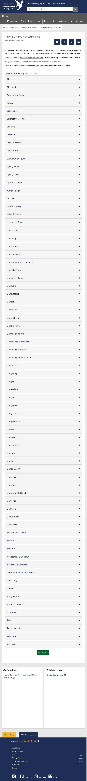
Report (47, 21)
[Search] (75, 9)
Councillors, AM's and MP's (29, 28)
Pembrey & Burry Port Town (27, 572)
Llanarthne (19, 230)
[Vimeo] (53, 776)
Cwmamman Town (23, 158)
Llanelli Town (20, 325)
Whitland (18, 644)
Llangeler (18, 397)
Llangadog (19, 373)
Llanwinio (18, 500)
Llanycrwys (19, 524)
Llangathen (19, 389)
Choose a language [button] (36, 4)
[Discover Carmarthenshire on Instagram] (40, 776)
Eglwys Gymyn (21, 190)
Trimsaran (19, 636)
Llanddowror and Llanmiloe (27, 262)
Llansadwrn (19, 477)
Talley (17, 620)
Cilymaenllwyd (21, 142)
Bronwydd (19, 110)
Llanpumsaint (20, 468)
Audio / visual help (56, 4)
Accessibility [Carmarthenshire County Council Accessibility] (16, 764)
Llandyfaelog (20, 293)
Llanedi (17, 301)
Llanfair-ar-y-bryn (22, 333)
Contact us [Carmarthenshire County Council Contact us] (16, 748)
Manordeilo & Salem (24, 532)
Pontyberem (20, 596)
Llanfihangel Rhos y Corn (26, 357)
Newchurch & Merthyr (24, 564)
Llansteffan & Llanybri (24, 492)
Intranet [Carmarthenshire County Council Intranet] (14, 754)
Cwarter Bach (20, 150)
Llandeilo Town (21, 270)
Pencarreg (19, 580)
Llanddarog (19, 246)
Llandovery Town (22, 277)
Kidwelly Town (21, 214)
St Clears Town (21, 604)
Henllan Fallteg (21, 206)
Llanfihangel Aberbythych (26, 341)
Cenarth (18, 126)
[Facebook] (25, 776)
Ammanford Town (23, 95)
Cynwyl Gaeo (20, 174)
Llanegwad (19, 309)
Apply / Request (35, 21)
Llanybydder (20, 516)
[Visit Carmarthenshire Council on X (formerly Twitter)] (14, 776)
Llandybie (18, 285)
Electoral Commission (63, 675)
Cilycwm (18, 134)
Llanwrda (18, 508)
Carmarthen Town (23, 118)
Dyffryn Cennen (21, 182)
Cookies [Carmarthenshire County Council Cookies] (15, 768)
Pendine (18, 588)
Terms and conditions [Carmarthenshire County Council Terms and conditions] (20, 761)
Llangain (18, 381)
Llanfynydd (19, 365)
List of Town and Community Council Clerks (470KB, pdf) (20, 676)
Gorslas (17, 198)
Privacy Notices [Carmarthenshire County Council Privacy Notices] (17, 758)
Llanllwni (18, 452)
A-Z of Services (76, 4)
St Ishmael (19, 612)
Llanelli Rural (20, 317)
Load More (43, 653)
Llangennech (20, 405)
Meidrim (18, 540)
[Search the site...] (50, 9)
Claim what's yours (61, 21)
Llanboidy (18, 238)
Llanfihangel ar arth (23, 349)
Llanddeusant (20, 254)
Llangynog (19, 437)
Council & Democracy (10, 28)
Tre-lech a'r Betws (23, 628)
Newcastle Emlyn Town (25, 556)
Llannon (18, 460)
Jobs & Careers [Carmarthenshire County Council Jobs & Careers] (17, 751)
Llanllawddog (20, 445)
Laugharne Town (22, 222)
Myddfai (18, 548)
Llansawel (18, 485)
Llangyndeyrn (20, 421)
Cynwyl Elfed (20, 166)
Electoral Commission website (31, 58)
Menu (5, 16)
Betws (17, 102)
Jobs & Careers (77, 21)
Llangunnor (19, 413)
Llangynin (18, 429)
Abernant (18, 87)
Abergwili (18, 79)
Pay (23, 21)
